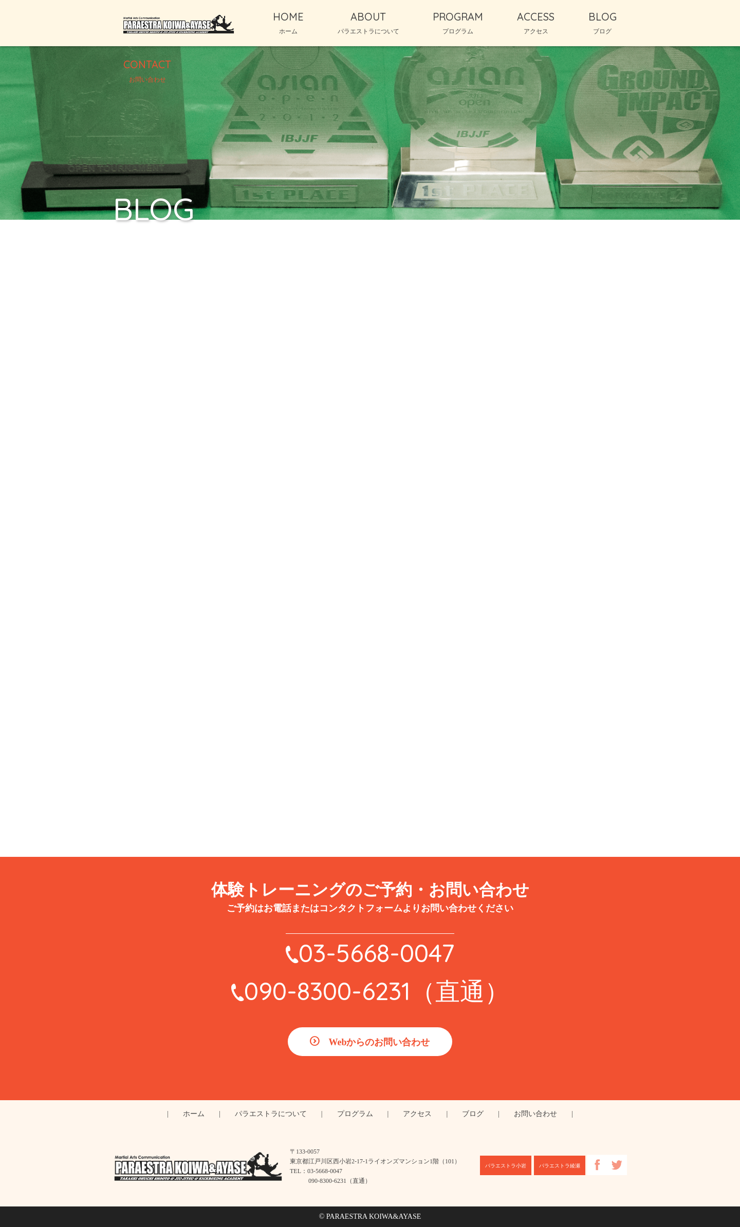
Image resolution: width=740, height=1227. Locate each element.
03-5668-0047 (376, 952)
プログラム (355, 1114)
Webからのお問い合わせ (379, 1042)
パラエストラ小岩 (505, 1165)
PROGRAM (458, 22)
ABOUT (368, 22)
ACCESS (535, 22)
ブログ (473, 1114)
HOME (288, 22)
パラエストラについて (271, 1114)
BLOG (602, 22)
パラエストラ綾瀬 (559, 1165)
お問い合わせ (535, 1114)
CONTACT (147, 70)
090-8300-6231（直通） (376, 990)
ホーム (194, 1114)
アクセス (417, 1114)
